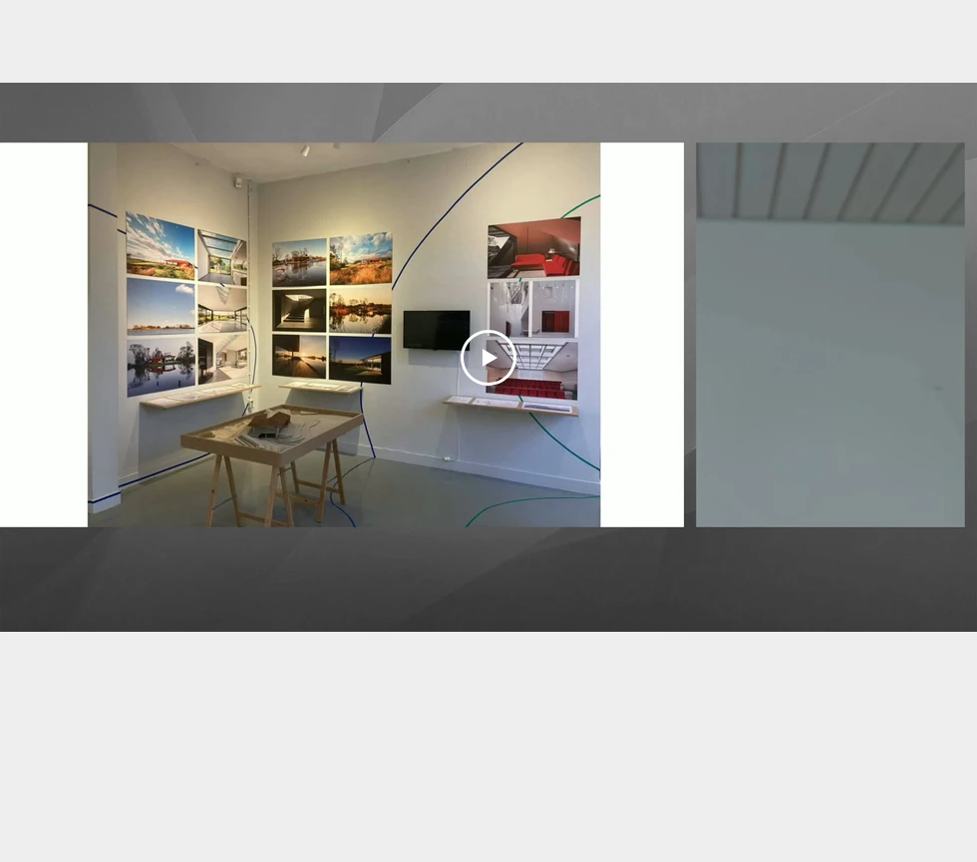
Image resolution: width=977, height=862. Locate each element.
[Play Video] (488, 358)
